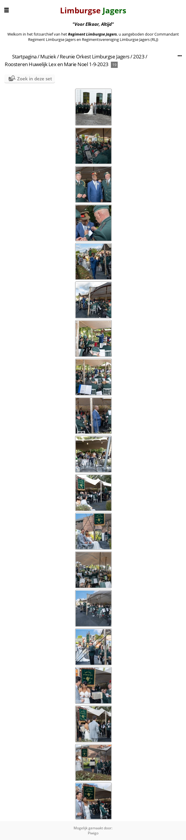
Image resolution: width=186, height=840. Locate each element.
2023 (138, 56)
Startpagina (24, 56)
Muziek (48, 56)
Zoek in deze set (34, 79)
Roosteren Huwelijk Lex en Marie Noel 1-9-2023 (57, 64)
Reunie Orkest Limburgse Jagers (95, 56)
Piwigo (93, 833)
